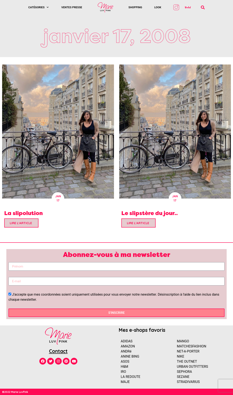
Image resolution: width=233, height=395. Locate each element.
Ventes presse (71, 7)
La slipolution (23, 213)
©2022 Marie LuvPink (15, 392)
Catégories (38, 7)
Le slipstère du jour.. (149, 213)
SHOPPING (135, 7)
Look (157, 7)
